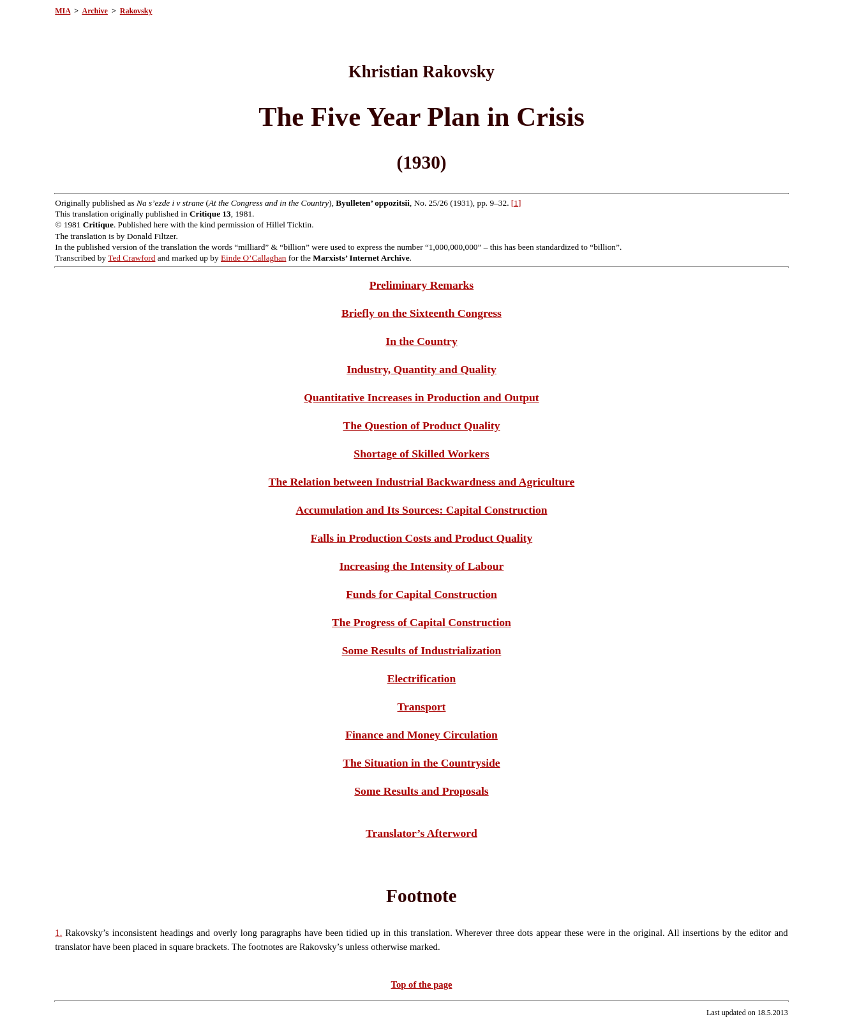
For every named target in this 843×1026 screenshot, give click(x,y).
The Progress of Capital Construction (421, 622)
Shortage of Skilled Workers (421, 453)
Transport (422, 706)
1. (58, 933)
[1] (516, 203)
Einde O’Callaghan (254, 258)
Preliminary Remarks (421, 285)
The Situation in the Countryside (421, 762)
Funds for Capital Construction (421, 594)
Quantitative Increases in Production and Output (421, 397)
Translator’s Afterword (421, 833)
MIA (62, 10)
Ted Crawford (131, 258)
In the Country (421, 341)
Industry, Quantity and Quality (421, 369)
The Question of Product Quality (421, 425)
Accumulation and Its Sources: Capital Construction (421, 509)
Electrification (421, 678)
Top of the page (421, 984)
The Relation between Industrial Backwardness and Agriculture (422, 481)
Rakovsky (136, 10)
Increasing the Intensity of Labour (421, 566)
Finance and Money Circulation (421, 734)
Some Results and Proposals (421, 791)
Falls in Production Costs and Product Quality (421, 538)
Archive (94, 10)
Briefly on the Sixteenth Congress (421, 313)
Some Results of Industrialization (422, 650)
